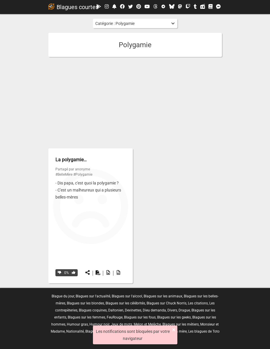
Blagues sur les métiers (180, 324)
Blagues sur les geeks (174, 317)
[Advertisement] (135, 103)
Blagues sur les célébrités (125, 303)
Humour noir (99, 324)
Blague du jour (63, 296)
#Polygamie (82, 174)
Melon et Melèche (147, 324)
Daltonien (115, 310)
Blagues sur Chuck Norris (166, 303)
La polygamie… (71, 159)
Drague (184, 310)
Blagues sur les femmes (86, 317)
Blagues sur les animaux (163, 296)
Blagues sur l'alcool (127, 296)
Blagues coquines (93, 310)
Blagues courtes (73, 7)
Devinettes (133, 310)
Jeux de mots (121, 324)
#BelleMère (63, 174)
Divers (172, 310)
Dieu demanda (154, 310)
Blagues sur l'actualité (93, 296)
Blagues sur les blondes (85, 303)
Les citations (198, 303)
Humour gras (77, 324)
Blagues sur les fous (140, 317)
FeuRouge (115, 317)
